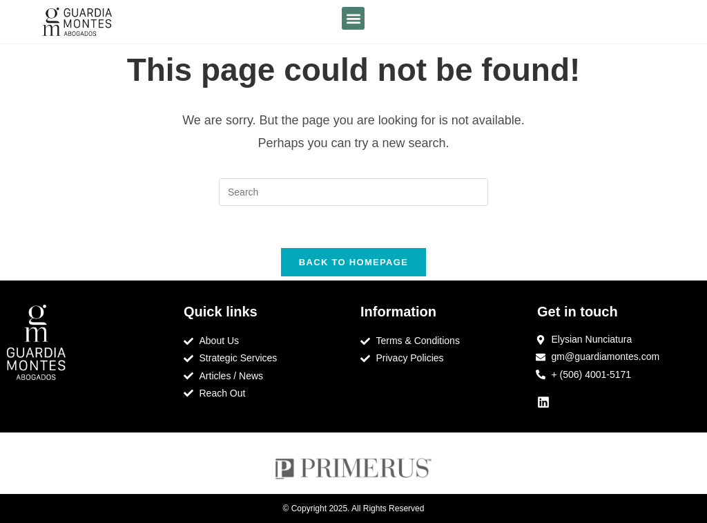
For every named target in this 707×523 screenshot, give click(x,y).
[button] (353, 18)
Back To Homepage (353, 262)
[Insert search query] (353, 192)
